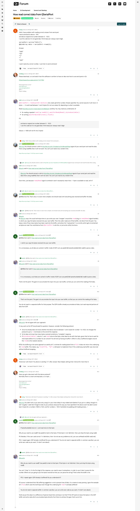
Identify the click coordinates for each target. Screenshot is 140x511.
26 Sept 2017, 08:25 (32, 29)
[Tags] (2, 9)
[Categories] (2, 2)
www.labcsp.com (23, 86)
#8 (98, 235)
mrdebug (21, 74)
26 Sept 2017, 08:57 (34, 74)
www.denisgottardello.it (24, 88)
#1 (98, 29)
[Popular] (2, 12)
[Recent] (2, 5)
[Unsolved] (2, 30)
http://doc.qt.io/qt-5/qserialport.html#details (35, 109)
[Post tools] (97, 68)
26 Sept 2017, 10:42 (31, 455)
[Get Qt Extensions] (2, 27)
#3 (98, 100)
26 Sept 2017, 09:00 (31, 100)
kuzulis (21, 235)
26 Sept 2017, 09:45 (34, 372)
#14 (98, 400)
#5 (98, 166)
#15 (98, 420)
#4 (98, 144)
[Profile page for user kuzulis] (15, 236)
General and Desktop (27, 18)
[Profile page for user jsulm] (15, 145)
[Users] (2, 16)
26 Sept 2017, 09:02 (44, 144)
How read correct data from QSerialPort (40, 168)
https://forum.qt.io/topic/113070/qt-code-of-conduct (31, 153)
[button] (2, 508)
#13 (98, 372)
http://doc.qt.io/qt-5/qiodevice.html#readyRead (56, 146)
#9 (98, 261)
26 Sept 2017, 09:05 (44, 194)
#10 (98, 291)
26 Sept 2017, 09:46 (31, 400)
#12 (98, 359)
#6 (98, 194)
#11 (98, 320)
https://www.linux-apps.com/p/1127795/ (31, 80)
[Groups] (2, 20)
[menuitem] (137, 2)
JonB (20, 100)
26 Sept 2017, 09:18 (44, 235)
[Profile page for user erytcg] (15, 31)
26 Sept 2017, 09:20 (31, 261)
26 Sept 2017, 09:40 (32, 359)
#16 (98, 455)
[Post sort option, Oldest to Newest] (20, 24)
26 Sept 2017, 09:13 (31, 214)
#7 (98, 214)
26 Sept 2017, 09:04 (31, 166)
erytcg (20, 29)
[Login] (137, 2)
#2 (98, 74)
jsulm (20, 144)
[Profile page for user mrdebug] (15, 75)
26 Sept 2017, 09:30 (31, 320)
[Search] (2, 23)
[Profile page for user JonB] (15, 101)
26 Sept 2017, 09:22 (44, 291)
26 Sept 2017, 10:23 (44, 420)
